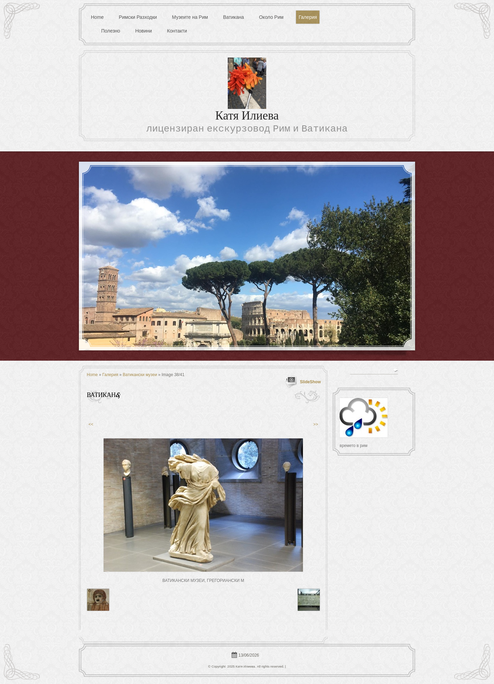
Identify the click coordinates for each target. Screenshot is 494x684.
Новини (143, 31)
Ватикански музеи (140, 374)
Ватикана (233, 17)
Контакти (177, 31)
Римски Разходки (138, 17)
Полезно (110, 31)
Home (97, 17)
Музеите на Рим (190, 17)
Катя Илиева (247, 117)
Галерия (307, 17)
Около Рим (271, 17)
